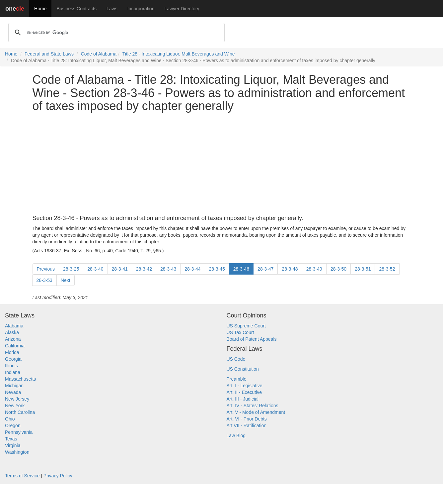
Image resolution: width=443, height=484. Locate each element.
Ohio (10, 419)
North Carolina (20, 412)
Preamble (237, 379)
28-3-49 (314, 269)
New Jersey (17, 399)
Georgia (13, 359)
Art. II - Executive (244, 392)
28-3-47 (265, 269)
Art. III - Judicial (242, 399)
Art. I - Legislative (244, 385)
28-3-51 (363, 269)
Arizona (13, 339)
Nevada (13, 392)
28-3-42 (144, 269)
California (15, 345)
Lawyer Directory (181, 8)
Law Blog (236, 435)
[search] (115, 33)
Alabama (14, 325)
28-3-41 (120, 269)
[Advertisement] (222, 163)
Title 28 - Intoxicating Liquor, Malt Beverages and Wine (178, 54)
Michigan (14, 385)
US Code (236, 359)
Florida (12, 352)
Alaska (12, 332)
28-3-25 (71, 269)
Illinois (11, 365)
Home (40, 8)
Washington (17, 452)
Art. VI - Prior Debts (247, 419)
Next (65, 280)
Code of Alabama (98, 54)
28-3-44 (192, 269)
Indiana (12, 372)
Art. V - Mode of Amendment (256, 412)
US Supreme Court (246, 325)
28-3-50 (338, 269)
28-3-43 (168, 269)
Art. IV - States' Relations (252, 405)
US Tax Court (240, 332)
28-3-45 (217, 269)
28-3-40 (95, 269)
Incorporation (141, 8)
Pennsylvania (19, 432)
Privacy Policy (57, 475)
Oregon (13, 425)
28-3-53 (44, 280)
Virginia (12, 445)
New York (15, 405)
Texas (11, 438)
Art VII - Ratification (247, 425)
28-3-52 (387, 269)
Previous (46, 269)
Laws (112, 8)
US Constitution (243, 369)
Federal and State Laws (49, 54)
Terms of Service (22, 475)
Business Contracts (76, 8)
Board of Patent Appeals (252, 339)
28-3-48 (290, 269)
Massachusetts (20, 379)
